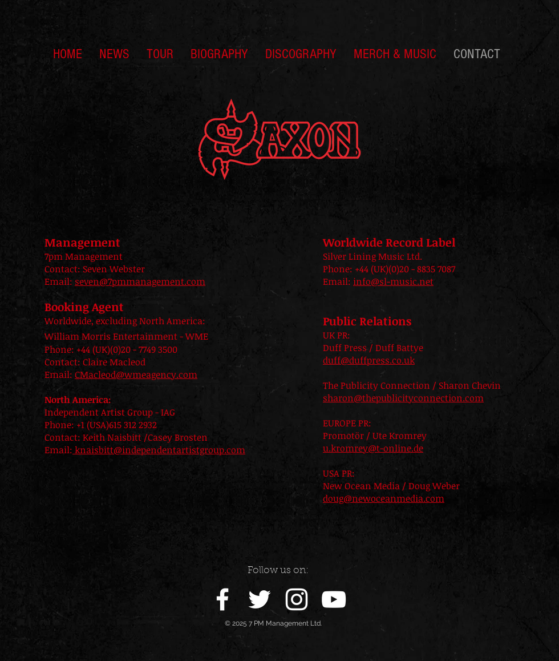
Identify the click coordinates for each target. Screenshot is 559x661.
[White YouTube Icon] (334, 599)
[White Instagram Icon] (296, 599)
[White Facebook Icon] (222, 599)
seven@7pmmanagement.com (140, 281)
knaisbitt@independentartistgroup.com (158, 450)
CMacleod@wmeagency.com (136, 374)
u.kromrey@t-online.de (373, 448)
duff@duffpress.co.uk (369, 360)
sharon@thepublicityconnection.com (403, 398)
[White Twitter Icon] (259, 599)
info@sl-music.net (393, 281)
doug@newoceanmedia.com (383, 498)
